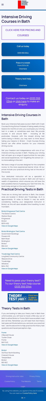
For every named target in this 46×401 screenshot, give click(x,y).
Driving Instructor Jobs (14, 376)
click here (21, 101)
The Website (25, 381)
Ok (22, 398)
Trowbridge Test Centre (11, 254)
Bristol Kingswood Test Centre (13, 211)
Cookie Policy (9, 381)
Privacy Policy (34, 376)
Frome (4, 332)
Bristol (4, 350)
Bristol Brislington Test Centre (13, 231)
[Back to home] (23, 4)
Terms (38, 381)
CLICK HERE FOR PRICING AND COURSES (23, 32)
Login (23, 386)
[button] (3, 4)
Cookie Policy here (29, 393)
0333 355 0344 (23, 286)
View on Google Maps (10, 226)
